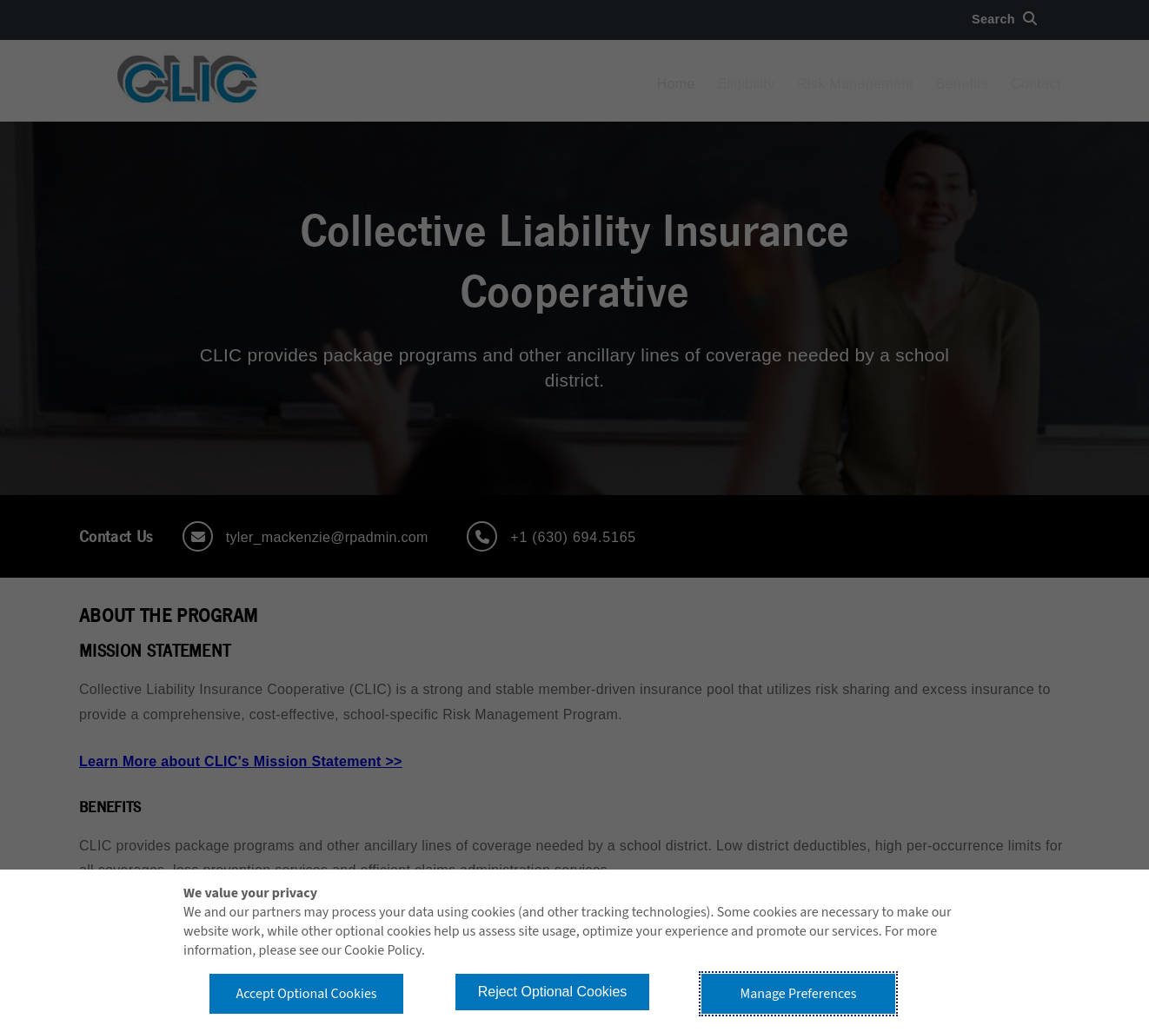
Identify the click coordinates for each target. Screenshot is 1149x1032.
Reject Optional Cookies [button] (553, 991)
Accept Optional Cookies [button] (306, 993)
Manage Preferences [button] (799, 993)
